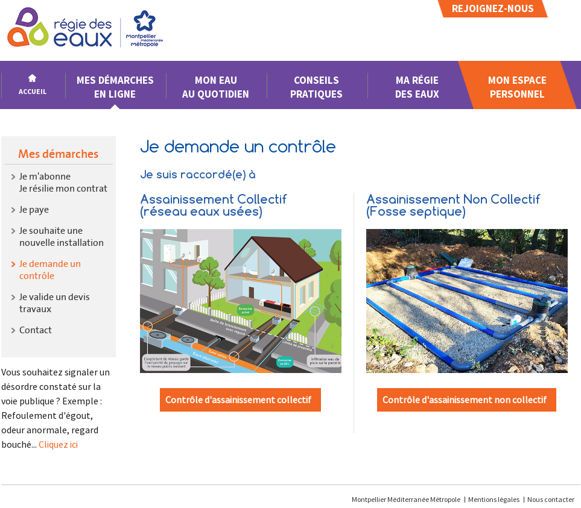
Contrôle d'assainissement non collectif (465, 400)
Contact (35, 330)
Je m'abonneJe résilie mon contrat (63, 182)
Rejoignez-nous (493, 8)
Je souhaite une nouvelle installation (61, 236)
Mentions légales (493, 499)
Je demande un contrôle (50, 269)
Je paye (34, 209)
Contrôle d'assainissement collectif (238, 400)
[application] (551, 478)
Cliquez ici (58, 444)
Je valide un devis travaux (54, 302)
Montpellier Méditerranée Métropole (407, 499)
